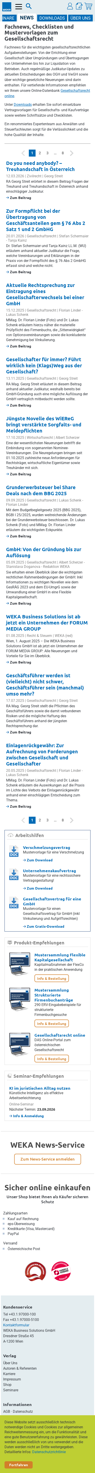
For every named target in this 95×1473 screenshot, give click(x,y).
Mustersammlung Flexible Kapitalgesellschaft (60, 957)
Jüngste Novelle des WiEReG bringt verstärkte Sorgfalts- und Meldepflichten (43, 424)
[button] (70, 6)
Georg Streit (53, 176)
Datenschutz (23, 1411)
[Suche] (29, 7)
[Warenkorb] (88, 6)
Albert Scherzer (67, 437)
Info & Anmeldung (26, 1115)
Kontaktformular (16, 1325)
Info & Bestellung (51, 978)
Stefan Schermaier (73, 236)
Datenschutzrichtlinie (49, 1452)
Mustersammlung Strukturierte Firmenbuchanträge (53, 994)
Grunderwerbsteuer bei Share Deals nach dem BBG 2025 (41, 490)
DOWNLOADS (52, 18)
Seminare (10, 1390)
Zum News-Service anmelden (47, 1158)
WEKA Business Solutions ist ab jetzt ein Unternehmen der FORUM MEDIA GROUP (47, 622)
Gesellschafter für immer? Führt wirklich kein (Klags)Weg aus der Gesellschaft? (44, 365)
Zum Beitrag (18, 197)
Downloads (23, 104)
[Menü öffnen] (18, 6)
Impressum (12, 1379)
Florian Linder (70, 310)
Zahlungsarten (15, 1213)
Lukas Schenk (17, 314)
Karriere (9, 1374)
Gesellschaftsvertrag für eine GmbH (52, 901)
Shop (7, 1385)
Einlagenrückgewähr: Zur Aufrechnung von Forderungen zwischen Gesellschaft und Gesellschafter (42, 754)
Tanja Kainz (17, 240)
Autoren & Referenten (20, 1368)
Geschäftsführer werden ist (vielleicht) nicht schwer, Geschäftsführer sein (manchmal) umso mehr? (45, 684)
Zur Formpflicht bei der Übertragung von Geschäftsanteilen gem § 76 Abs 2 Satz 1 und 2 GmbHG (45, 220)
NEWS (27, 18)
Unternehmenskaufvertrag (49, 870)
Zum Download (38, 860)
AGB (6, 1411)
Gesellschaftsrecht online (59, 1035)
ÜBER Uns (80, 18)
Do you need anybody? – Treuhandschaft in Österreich (40, 166)
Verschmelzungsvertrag (46, 847)
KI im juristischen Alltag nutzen (39, 1088)
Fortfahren (18, 1464)
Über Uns (10, 1363)
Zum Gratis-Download (43, 926)
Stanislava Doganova (23, 566)
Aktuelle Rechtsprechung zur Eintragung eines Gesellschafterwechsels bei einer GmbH (45, 294)
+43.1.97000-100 (22, 1314)
